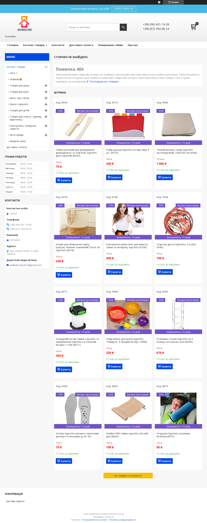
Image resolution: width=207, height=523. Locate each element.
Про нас (133, 45)
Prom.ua (120, 514)
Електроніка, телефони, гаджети (23, 127)
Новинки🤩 (16, 79)
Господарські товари (104, 81)
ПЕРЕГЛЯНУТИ (124, 8)
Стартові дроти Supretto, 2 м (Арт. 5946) (176, 246)
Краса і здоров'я (19, 104)
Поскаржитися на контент (95, 519)
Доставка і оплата (81, 45)
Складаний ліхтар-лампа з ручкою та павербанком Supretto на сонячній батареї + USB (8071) (77, 341)
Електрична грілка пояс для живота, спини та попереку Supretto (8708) (127, 246)
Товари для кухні (19, 91)
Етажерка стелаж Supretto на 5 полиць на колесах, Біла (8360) (174, 340)
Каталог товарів (33, 45)
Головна (12, 45)
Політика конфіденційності (123, 519)
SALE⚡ (14, 73)
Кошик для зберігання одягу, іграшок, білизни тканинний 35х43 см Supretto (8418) (78, 247)
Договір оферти (15, 501)
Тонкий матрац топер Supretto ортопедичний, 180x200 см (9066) (176, 151)
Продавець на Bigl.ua (103, 516)
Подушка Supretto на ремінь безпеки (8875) (173, 435)
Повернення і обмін (110, 45)
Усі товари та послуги (126, 475)
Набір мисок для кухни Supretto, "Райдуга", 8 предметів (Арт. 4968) (126, 340)
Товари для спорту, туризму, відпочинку (26, 118)
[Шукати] (123, 27)
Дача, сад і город (19, 97)
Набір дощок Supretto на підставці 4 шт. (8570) (127, 151)
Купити (65, 180)
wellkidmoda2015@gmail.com (25, 265)
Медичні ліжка (18, 141)
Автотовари (16, 134)
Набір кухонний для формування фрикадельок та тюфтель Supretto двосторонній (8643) (76, 152)
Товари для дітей (19, 110)
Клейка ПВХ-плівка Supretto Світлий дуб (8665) (127, 435)
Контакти (58, 45)
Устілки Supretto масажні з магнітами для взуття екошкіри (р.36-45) (77, 435)
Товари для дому (19, 85)
